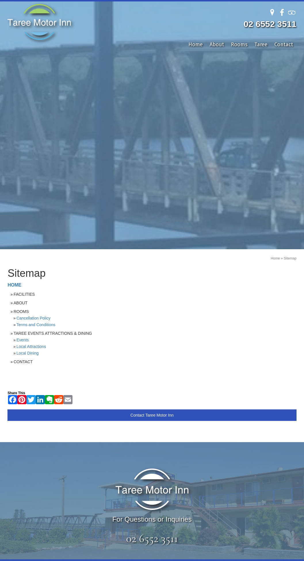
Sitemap (290, 63)
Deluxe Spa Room (105, 422)
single (91, 446)
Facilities (24, 99)
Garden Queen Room (108, 414)
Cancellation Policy (33, 123)
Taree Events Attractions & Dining (53, 138)
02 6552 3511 (270, 24)
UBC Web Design (241, 555)
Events (22, 144)
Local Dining (27, 158)
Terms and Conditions (35, 129)
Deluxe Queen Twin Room (114, 406)
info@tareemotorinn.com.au (238, 412)
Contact (283, 44)
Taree (261, 44)
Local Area (42, 414)
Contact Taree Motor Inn (152, 220)
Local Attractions (31, 151)
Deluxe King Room (105, 390)
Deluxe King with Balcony (113, 398)
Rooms (239, 44)
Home (195, 44)
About (217, 44)
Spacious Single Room (110, 430)
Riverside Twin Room (108, 438)
